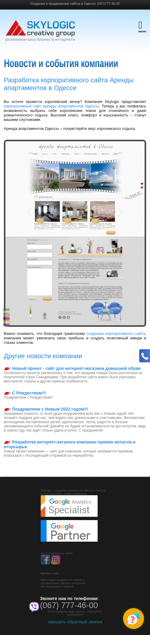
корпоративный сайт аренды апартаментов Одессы (51, 106)
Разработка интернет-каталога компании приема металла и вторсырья (70, 444)
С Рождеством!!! (25, 393)
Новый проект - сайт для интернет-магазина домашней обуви (72, 368)
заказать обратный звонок (75, 621)
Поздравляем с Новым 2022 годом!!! (46, 409)
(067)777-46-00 (108, 3)
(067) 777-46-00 (69, 605)
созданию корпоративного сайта (115, 333)
